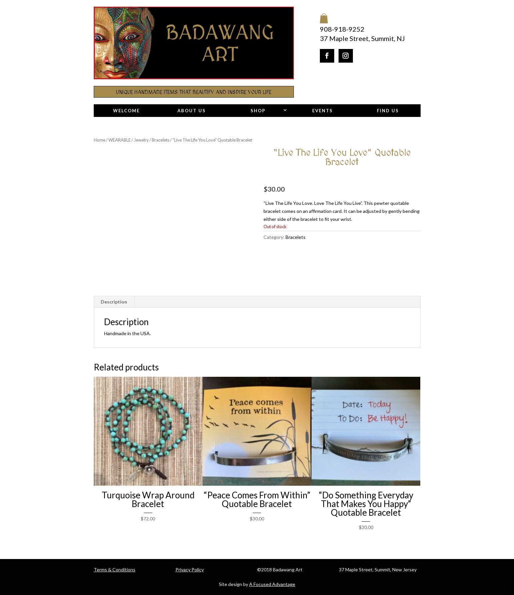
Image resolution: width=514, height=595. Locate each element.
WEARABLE (119, 140)
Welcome (126, 110)
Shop (258, 110)
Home (99, 140)
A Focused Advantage (272, 584)
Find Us (388, 110)
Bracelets (160, 140)
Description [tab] (114, 301)
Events (322, 110)
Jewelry (141, 140)
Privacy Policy (189, 569)
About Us (191, 110)
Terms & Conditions (114, 569)
